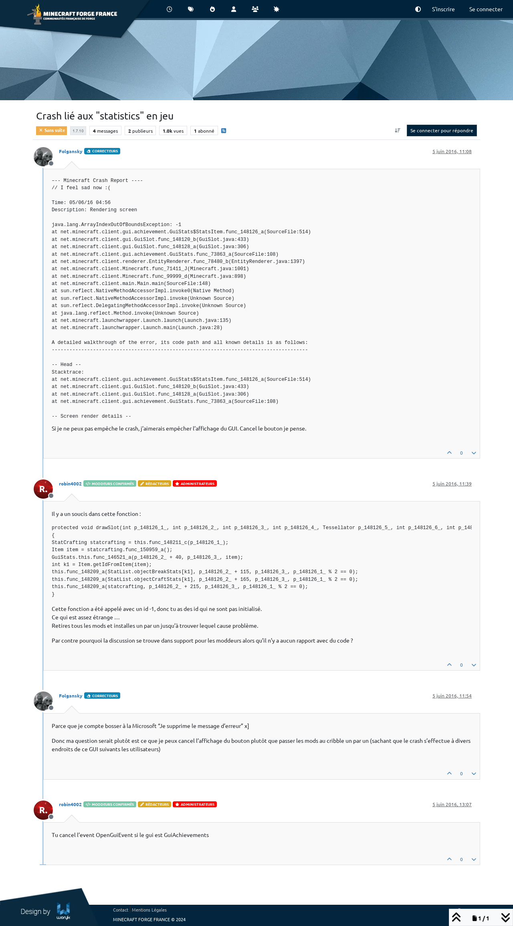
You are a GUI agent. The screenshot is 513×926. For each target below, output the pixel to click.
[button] (418, 9)
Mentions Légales (149, 909)
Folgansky (71, 151)
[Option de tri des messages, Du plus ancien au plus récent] (397, 130)
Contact (120, 909)
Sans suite (51, 130)
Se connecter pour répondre (441, 130)
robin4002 (70, 483)
